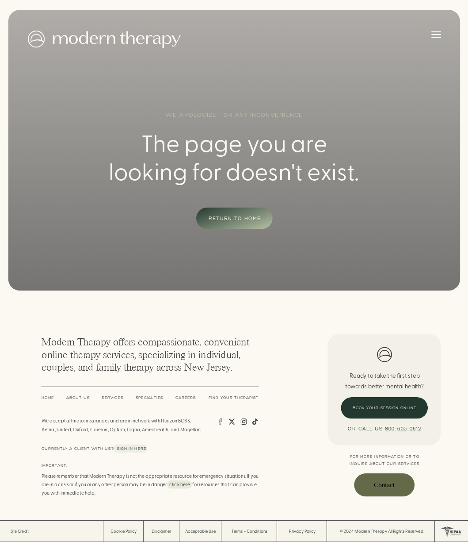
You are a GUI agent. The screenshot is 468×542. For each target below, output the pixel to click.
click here (179, 484)
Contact (384, 484)
